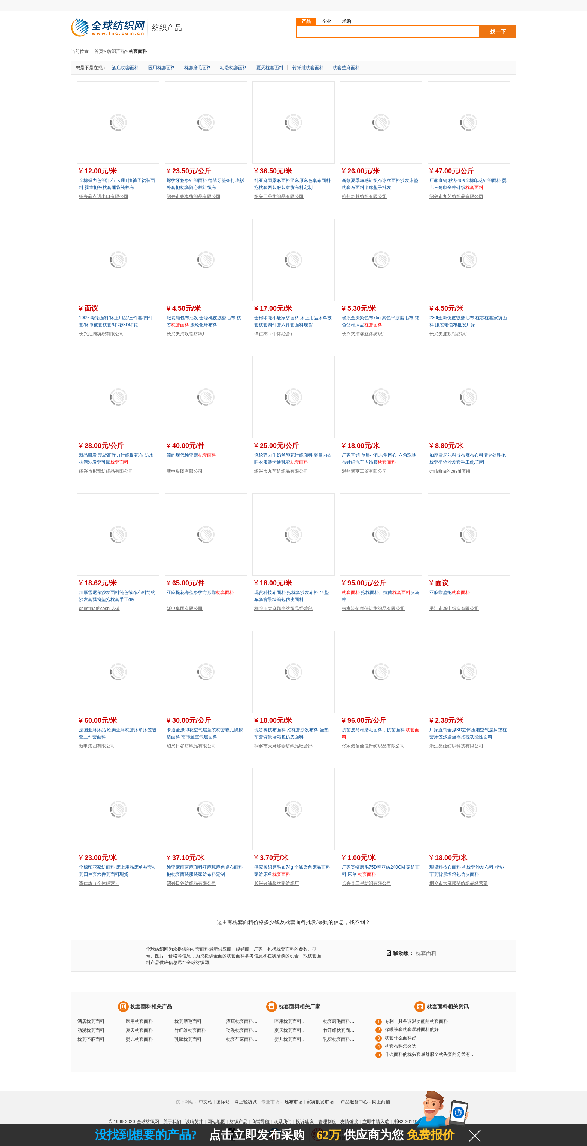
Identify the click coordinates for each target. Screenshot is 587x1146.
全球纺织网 (148, 1121)
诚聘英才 (194, 1121)
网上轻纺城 (245, 1101)
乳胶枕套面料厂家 (340, 1039)
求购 (346, 21)
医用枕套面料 (161, 67)
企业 (326, 21)
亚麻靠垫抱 (449, 592)
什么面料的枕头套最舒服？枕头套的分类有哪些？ (431, 1054)
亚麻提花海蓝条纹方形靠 (200, 592)
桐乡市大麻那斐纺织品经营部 (283, 608)
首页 (98, 51)
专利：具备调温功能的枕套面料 (416, 1021)
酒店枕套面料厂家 (243, 1021)
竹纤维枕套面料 (308, 67)
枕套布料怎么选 (400, 1046)
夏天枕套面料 (269, 67)
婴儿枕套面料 (139, 1039)
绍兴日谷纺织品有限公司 (279, 196)
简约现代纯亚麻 (191, 455)
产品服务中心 (354, 1101)
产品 (306, 21)
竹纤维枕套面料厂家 (340, 1030)
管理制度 (327, 1121)
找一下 (498, 31)
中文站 (205, 1101)
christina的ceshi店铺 (449, 471)
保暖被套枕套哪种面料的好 (412, 1029)
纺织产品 (116, 51)
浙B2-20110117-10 (412, 1121)
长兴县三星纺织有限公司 (366, 883)
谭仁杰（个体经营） (274, 333)
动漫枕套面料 (233, 67)
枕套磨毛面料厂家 (340, 1021)
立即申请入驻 (375, 1121)
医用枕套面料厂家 (291, 1021)
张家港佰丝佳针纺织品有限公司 (373, 608)
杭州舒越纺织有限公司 (364, 196)
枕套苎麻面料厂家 (243, 1039)
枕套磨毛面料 (197, 67)
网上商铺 (381, 1101)
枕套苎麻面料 (346, 67)
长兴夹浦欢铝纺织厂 (187, 333)
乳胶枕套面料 (187, 1039)
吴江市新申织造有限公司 (454, 608)
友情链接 (349, 1121)
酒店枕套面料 (125, 67)
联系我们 (283, 1121)
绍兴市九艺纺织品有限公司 (456, 196)
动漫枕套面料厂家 (243, 1030)
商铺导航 (261, 1121)
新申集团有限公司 (185, 471)
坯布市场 (293, 1101)
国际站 (223, 1101)
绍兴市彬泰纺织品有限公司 (193, 196)
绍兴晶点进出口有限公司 (103, 196)
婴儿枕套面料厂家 (291, 1039)
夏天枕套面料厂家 (291, 1030)
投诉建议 (305, 1121)
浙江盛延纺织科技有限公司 (456, 746)
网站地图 (216, 1121)
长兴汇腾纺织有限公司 (101, 333)
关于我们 (172, 1121)
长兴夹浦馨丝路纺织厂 (364, 333)
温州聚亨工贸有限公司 (364, 471)
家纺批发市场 (320, 1101)
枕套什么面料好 (400, 1037)
